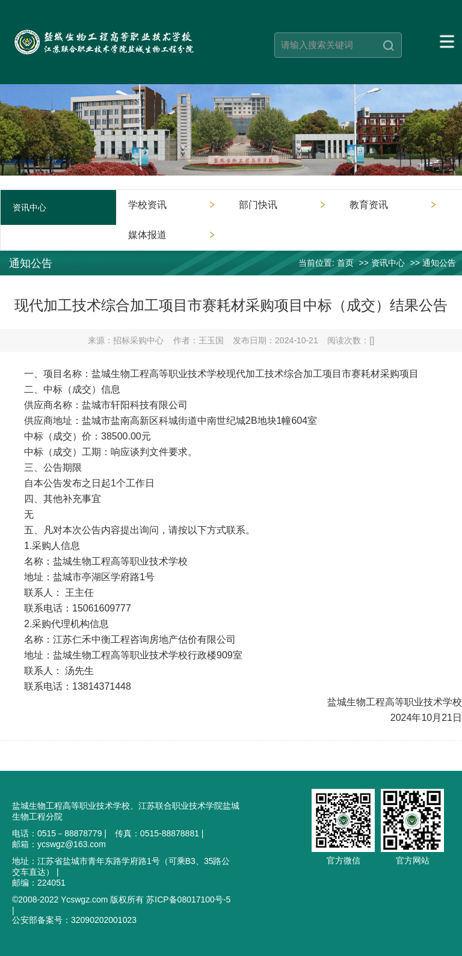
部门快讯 (258, 205)
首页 (345, 263)
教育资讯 (369, 205)
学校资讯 (147, 205)
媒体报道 (147, 235)
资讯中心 (388, 263)
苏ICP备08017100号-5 (188, 899)
